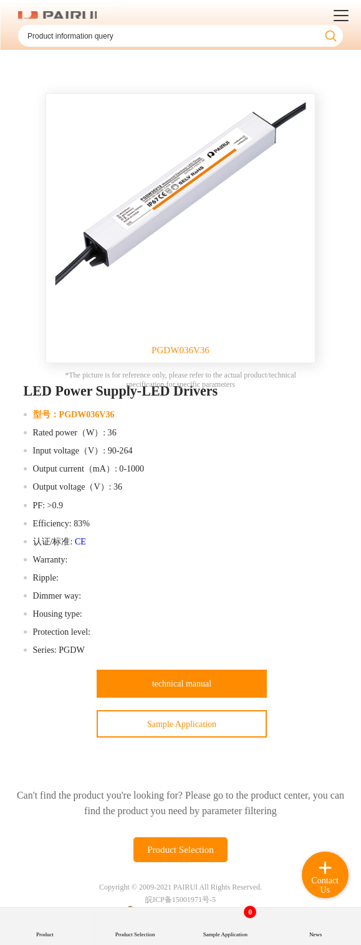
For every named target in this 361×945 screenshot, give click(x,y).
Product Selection (180, 850)
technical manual (182, 683)
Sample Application (181, 724)
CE (80, 541)
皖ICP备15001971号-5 (180, 899)
